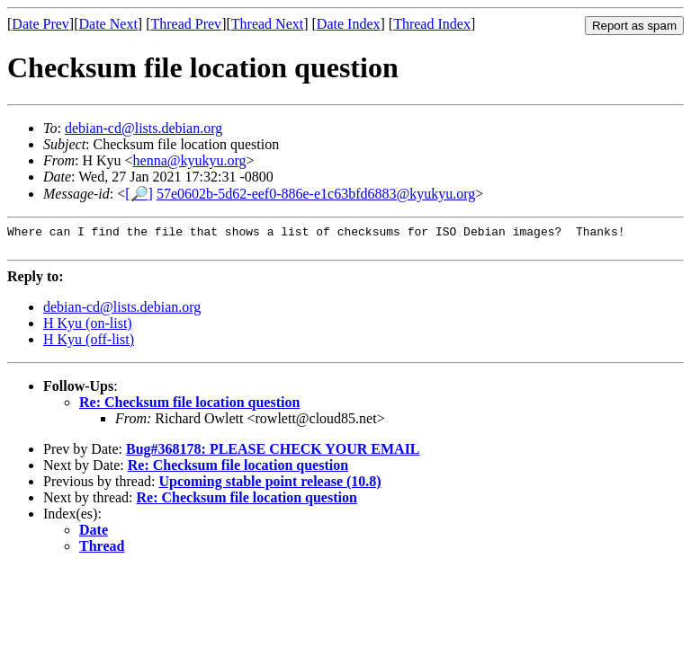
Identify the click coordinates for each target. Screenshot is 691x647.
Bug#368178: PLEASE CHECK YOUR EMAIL (273, 454)
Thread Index (432, 23)
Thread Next (267, 23)
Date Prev (40, 23)
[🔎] (139, 193)
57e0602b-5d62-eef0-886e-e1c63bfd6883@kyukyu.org (316, 193)
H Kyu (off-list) (88, 344)
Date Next (108, 23)
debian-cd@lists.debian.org (143, 128)
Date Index (349, 23)
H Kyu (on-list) (87, 328)
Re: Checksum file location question (189, 407)
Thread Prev (185, 23)
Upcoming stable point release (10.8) (269, 486)
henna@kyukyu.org (190, 160)
